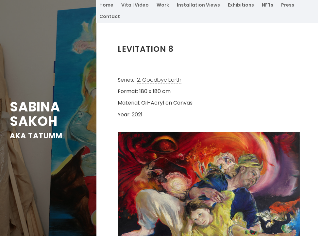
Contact (109, 16)
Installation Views (198, 5)
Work (163, 5)
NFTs (267, 5)
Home (106, 5)
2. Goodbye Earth (159, 80)
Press (287, 5)
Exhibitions (241, 5)
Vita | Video (135, 5)
